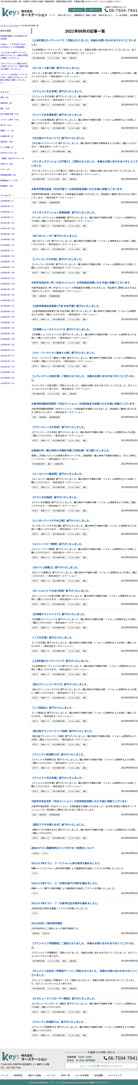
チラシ (45, 853)
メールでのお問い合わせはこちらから (101, 1065)
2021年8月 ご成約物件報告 (46, 923)
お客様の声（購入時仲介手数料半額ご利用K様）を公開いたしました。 (71, 450)
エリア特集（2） (7, 147)
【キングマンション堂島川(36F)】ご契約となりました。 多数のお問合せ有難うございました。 (14, 66)
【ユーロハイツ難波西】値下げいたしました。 (57, 474)
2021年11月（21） (8, 361)
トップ (52, 15)
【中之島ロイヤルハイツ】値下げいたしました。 (59, 138)
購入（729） (5, 108)
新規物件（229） (7, 186)
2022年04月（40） (8, 333)
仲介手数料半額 (38, 58)
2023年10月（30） (8, 234)
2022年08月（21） (8, 311)
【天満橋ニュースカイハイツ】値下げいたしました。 (61, 329)
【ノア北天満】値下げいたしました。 (52, 637)
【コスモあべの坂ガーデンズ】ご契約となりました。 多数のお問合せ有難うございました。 (14, 55)
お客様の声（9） (7, 136)
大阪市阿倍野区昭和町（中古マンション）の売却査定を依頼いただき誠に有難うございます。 (84, 403)
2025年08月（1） (7, 200)
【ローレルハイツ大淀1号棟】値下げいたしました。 (61, 590)
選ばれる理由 (34, 1075)
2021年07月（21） (8, 383)
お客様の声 (58, 464)
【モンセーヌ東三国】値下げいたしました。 (56, 68)
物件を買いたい (106, 15)
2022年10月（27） (8, 300)
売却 (34, 202)
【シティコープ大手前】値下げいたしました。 (57, 259)
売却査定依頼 (54, 202)
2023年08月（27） (8, 245)
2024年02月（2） (7, 211)
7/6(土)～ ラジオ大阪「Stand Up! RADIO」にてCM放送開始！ (13, 45)
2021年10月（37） (8, 366)
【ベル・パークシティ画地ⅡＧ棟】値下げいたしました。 (64, 352)
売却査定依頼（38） (8, 174)
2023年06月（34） (8, 256)
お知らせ (36, 853)
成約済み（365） (7, 141)
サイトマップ (115, 1075)
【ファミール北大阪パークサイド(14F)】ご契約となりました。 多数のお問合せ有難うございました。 (14, 78)
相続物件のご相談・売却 (85, 15)
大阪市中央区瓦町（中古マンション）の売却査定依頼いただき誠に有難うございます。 (80, 801)
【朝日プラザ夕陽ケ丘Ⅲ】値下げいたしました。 (59, 824)
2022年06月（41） (8, 322)
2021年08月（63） (8, 377)
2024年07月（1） (7, 206)
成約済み (73, 58)
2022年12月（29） (8, 289)
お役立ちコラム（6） (9, 152)
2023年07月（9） (7, 250)
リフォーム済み (54, 58)
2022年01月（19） (8, 350)
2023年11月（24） (8, 228)
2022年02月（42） (8, 344)
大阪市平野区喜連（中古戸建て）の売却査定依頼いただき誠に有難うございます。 (77, 189)
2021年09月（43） (8, 372)
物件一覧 (66, 1075)
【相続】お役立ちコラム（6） (12, 158)
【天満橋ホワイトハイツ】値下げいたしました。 (59, 614)
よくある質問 (121, 15)
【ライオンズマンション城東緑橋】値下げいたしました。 (64, 212)
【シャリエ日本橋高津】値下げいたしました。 (57, 114)
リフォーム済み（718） (10, 119)
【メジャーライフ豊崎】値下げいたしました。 (57, 544)
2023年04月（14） (8, 267)
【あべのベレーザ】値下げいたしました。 (55, 235)
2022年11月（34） (8, 294)
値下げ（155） (6, 125)
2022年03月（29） (8, 339)
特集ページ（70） (7, 130)
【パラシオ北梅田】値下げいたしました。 (55, 497)
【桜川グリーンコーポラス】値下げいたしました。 (60, 684)
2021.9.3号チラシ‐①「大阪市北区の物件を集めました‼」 (65, 903)
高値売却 (42, 202)
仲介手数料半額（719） (10, 114)
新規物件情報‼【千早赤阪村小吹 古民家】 (13, 37)
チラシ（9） (5, 169)
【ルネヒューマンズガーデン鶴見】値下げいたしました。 (64, 998)
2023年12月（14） (8, 223)
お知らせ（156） (7, 163)
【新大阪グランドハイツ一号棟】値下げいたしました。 (62, 731)
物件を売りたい (65, 15)
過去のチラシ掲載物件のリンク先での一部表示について (62, 848)
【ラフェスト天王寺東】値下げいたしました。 (57, 91)
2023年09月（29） (8, 239)
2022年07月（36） (8, 316)
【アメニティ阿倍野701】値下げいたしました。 (58, 1022)
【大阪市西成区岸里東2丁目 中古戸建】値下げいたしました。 (66, 306)
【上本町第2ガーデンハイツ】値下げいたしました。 (61, 661)
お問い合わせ (76, 10)
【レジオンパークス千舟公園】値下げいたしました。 (61, 520)
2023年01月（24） (8, 283)
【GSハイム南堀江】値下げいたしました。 (55, 567)
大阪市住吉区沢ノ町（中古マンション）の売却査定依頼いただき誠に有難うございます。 (81, 282)
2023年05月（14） (8, 261)
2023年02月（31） (8, 278)
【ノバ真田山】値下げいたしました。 (52, 707)
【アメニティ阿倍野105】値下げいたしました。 (58, 754)
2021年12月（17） (8, 355)
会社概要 (134, 15)
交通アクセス (94, 10)
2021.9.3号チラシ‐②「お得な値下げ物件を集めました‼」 (65, 883)
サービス (51, 1075)
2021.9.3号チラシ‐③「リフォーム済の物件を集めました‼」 (66, 863)
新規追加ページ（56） (9, 180)
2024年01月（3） (7, 217)
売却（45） (5, 97)
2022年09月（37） (8, 305)
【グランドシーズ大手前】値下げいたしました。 (59, 427)
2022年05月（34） (8, 328)
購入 (64, 58)
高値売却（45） (6, 103)
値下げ (35, 81)
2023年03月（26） (8, 272)
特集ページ (45, 81)
